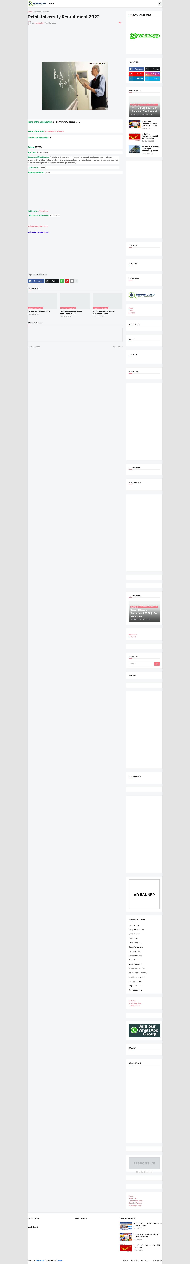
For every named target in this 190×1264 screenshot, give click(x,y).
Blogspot (40, 1260)
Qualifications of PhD (137, 977)
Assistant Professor (41, 12)
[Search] (141, 664)
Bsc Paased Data (135, 990)
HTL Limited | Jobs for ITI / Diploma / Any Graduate (147, 1224)
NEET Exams (134, 938)
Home (51, 4)
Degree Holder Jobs (136, 986)
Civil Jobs (132, 960)
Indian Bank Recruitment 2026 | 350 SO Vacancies (150, 123)
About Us (132, 1198)
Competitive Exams (136, 930)
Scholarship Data (135, 964)
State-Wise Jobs (135, 1205)
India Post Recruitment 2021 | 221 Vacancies (150, 136)
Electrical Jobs (134, 951)
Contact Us (145, 1260)
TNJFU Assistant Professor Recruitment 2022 (71, 312)
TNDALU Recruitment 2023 (39, 311)
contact (132, 313)
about (131, 310)
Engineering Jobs (135, 981)
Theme (59, 1260)
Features (132, 1001)
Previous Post (34, 347)
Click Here (43, 211)
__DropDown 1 (134, 1005)
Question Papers (135, 1203)
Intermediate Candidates (138, 973)
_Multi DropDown (135, 1003)
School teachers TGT (137, 968)
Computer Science (136, 947)
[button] (160, 4)
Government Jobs (136, 1201)
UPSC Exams (134, 934)
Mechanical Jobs (135, 956)
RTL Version (157, 1260)
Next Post (117, 347)
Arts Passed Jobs (135, 943)
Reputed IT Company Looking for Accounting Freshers (150, 148)
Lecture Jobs (134, 925)
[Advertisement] (91, 45)
